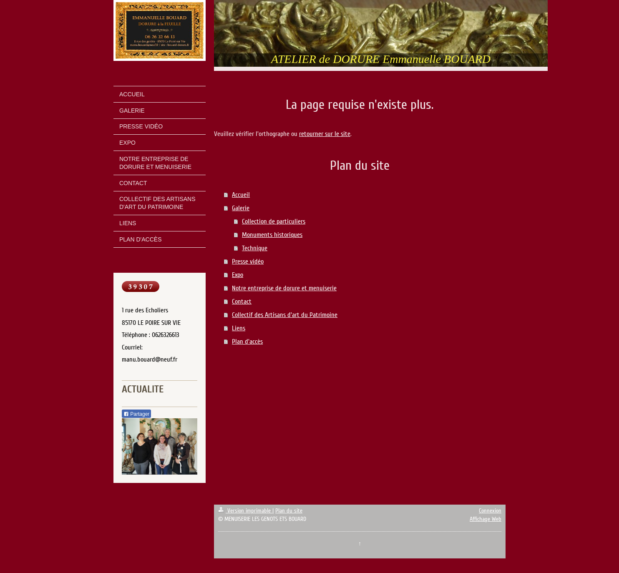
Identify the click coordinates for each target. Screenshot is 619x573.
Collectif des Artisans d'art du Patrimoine (284, 315)
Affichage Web (485, 519)
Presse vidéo (248, 261)
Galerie (240, 208)
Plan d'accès (247, 341)
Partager (136, 414)
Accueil (241, 195)
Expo (237, 275)
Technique (254, 248)
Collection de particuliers (273, 221)
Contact (242, 301)
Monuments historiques (272, 235)
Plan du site (288, 510)
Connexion (490, 510)
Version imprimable (245, 510)
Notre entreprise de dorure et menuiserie (284, 288)
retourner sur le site (324, 134)
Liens (238, 328)
